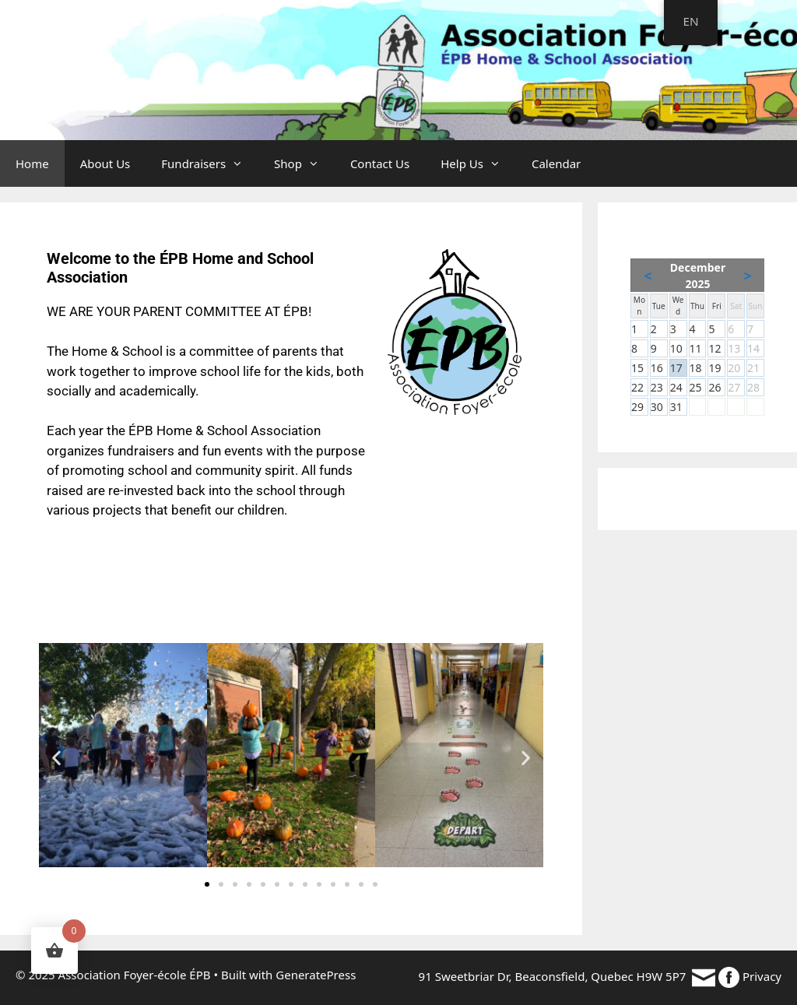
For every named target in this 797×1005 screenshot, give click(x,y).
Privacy (762, 976)
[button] (56, 758)
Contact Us (379, 163)
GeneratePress (316, 974)
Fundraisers (209, 163)
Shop (304, 163)
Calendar (556, 163)
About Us (105, 163)
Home (32, 163)
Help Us (478, 163)
